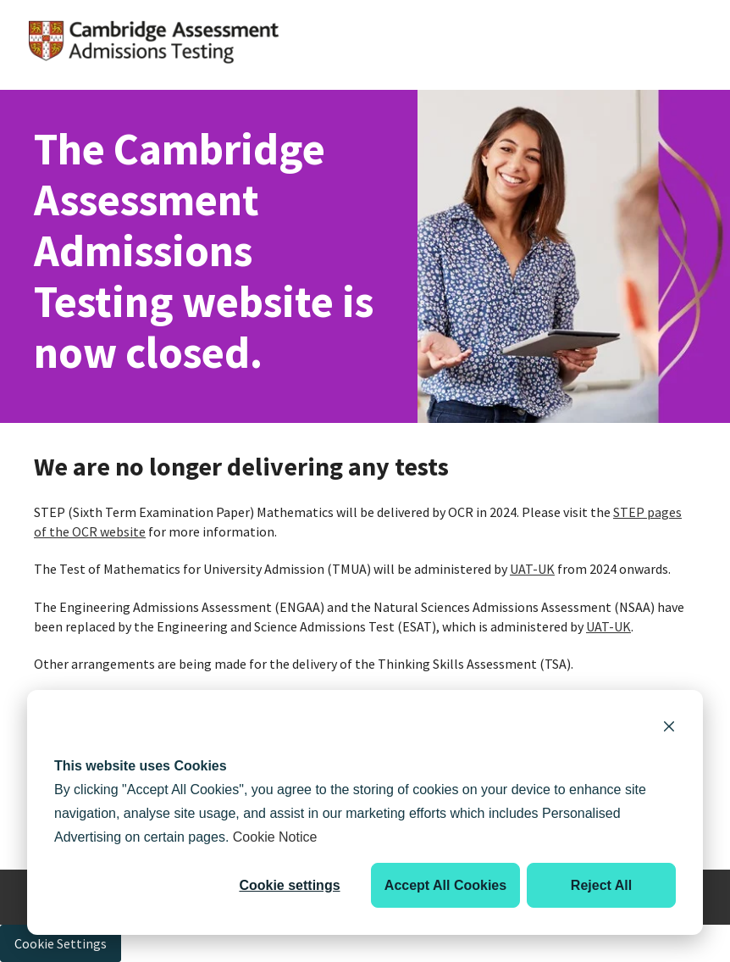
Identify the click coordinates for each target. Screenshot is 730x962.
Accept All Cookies (445, 885)
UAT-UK (532, 568)
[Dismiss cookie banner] (669, 729)
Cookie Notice (275, 837)
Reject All (601, 885)
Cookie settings (289, 885)
